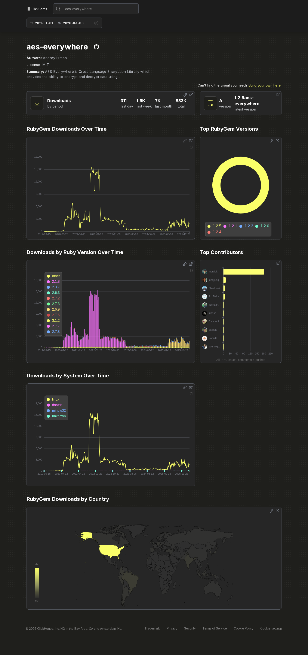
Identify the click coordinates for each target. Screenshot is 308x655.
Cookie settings (271, 628)
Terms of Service (215, 628)
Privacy (172, 628)
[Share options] (185, 95)
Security (190, 628)
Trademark (152, 628)
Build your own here (265, 85)
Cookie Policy (243, 628)
